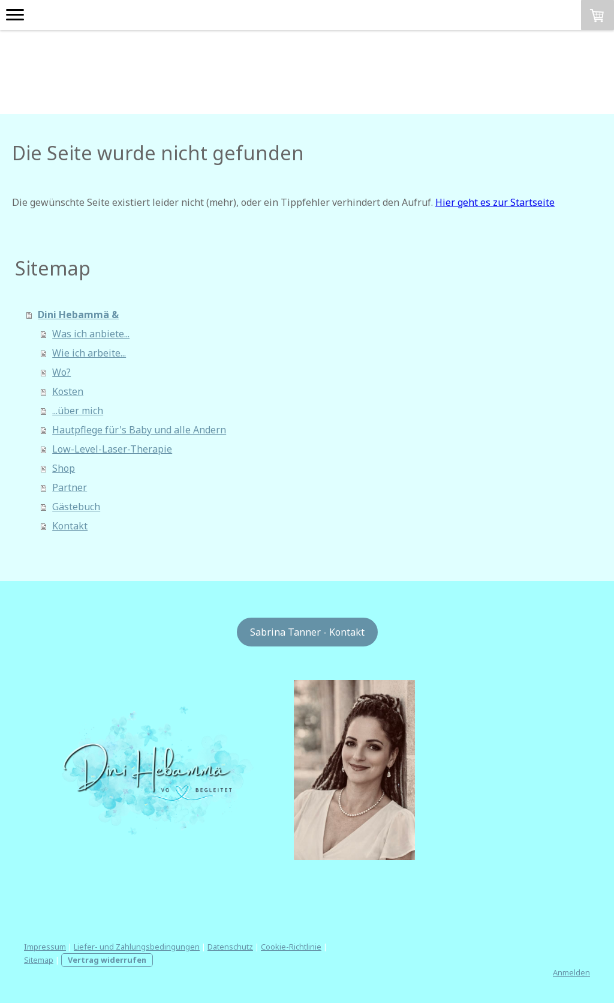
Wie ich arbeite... (89, 353)
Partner (69, 487)
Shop (63, 468)
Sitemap (38, 959)
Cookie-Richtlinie (291, 946)
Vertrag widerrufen (107, 959)
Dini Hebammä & (78, 314)
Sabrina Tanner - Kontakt (307, 632)
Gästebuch (76, 506)
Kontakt (70, 525)
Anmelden (571, 972)
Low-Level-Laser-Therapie (112, 449)
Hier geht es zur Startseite (495, 202)
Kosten (67, 391)
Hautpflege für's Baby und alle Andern (139, 429)
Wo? (61, 372)
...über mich (77, 410)
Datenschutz (230, 946)
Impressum (45, 946)
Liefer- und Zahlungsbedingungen (137, 946)
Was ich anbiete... (91, 333)
